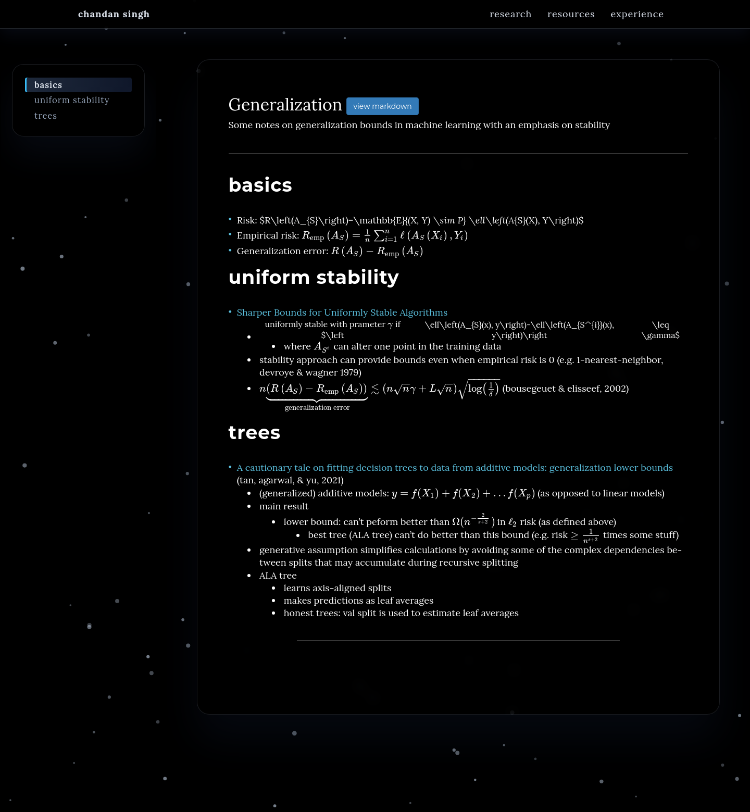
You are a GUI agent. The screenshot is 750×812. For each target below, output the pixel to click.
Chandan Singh (114, 23)
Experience (637, 23)
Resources (571, 23)
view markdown (382, 112)
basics (48, 90)
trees (45, 121)
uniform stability (72, 105)
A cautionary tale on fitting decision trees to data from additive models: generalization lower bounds (455, 473)
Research (511, 23)
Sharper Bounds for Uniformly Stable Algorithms (342, 318)
